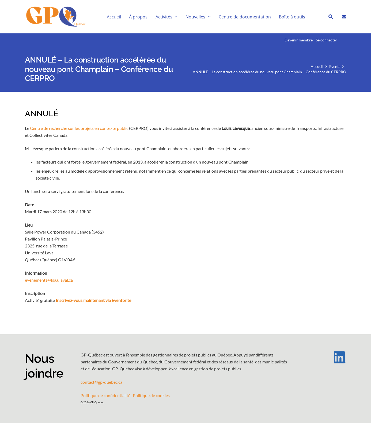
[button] (175, 17)
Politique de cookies (151, 395)
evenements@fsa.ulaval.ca (49, 279)
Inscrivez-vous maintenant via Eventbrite (93, 300)
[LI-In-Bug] (324, 357)
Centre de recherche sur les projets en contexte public (79, 128)
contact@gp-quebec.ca (101, 382)
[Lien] (344, 16)
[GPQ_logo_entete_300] (55, 17)
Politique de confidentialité (105, 395)
